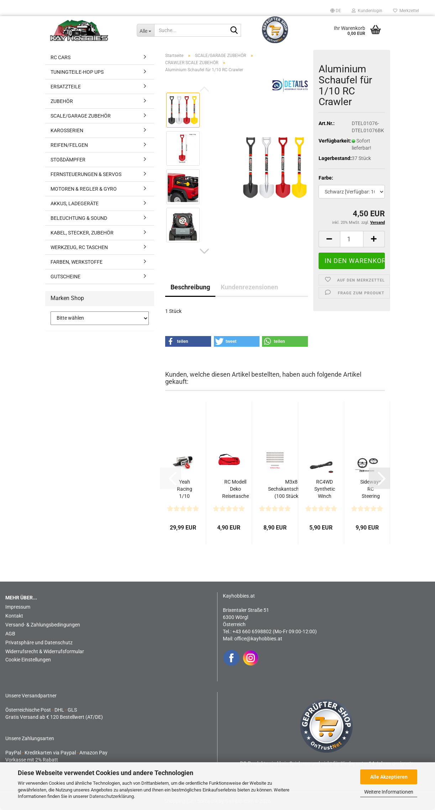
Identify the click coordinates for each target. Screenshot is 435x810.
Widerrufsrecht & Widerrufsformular (44, 651)
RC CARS (60, 57)
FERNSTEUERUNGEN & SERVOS (86, 174)
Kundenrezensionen (249, 287)
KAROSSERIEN (67, 130)
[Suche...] (145, 30)
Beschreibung (190, 287)
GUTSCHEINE (65, 276)
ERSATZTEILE (66, 86)
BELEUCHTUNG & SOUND (79, 218)
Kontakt (14, 616)
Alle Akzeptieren (389, 777)
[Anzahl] (351, 239)
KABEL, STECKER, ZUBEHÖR (82, 233)
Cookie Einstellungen (28, 659)
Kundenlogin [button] (367, 10)
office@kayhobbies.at (258, 638)
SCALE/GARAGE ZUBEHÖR (81, 116)
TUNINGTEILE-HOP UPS (77, 72)
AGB (10, 633)
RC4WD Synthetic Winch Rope (324, 489)
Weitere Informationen (388, 792)
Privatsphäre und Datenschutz (39, 642)
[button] (335, 10)
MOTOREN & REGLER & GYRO (84, 189)
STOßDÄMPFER (68, 159)
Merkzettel (406, 10)
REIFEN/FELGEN (69, 145)
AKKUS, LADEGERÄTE (75, 203)
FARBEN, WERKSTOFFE (77, 262)
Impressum (17, 607)
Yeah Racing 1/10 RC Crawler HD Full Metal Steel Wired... (184, 489)
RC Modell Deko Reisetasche (235, 489)
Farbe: (326, 178)
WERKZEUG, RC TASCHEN (79, 247)
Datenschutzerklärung (111, 796)
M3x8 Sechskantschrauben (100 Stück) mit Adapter (291, 489)
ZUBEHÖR (62, 101)
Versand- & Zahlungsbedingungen (42, 625)
